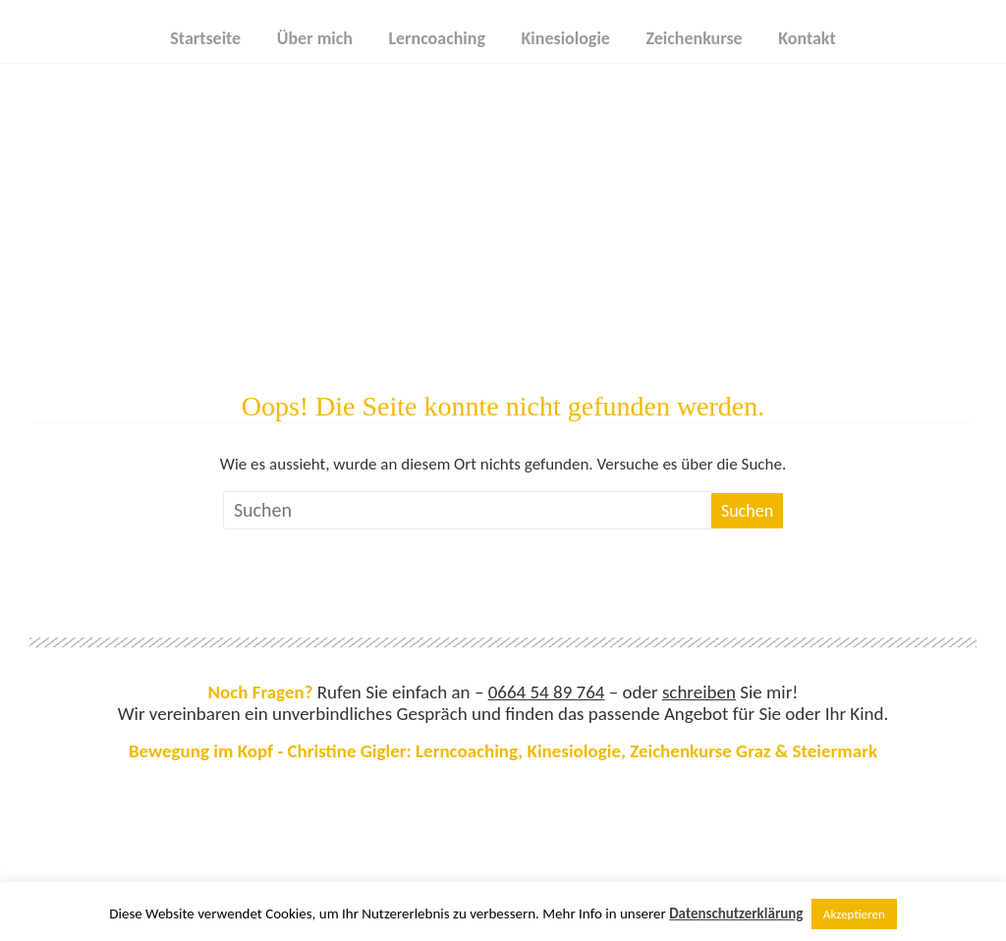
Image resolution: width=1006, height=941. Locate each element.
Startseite (205, 38)
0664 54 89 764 (546, 692)
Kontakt (806, 38)
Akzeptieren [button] (854, 914)
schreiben (699, 692)
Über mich (315, 38)
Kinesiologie (566, 38)
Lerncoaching (436, 38)
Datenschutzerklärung (736, 913)
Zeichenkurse (693, 38)
